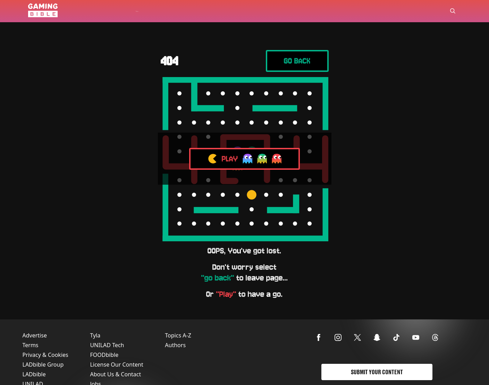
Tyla (95, 335)
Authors (175, 345)
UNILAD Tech (107, 345)
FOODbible (104, 355)
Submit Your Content (377, 372)
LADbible (34, 374)
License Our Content (116, 364)
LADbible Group (43, 364)
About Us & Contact (115, 374)
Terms (31, 345)
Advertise (35, 335)
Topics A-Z (178, 335)
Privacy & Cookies (45, 355)
